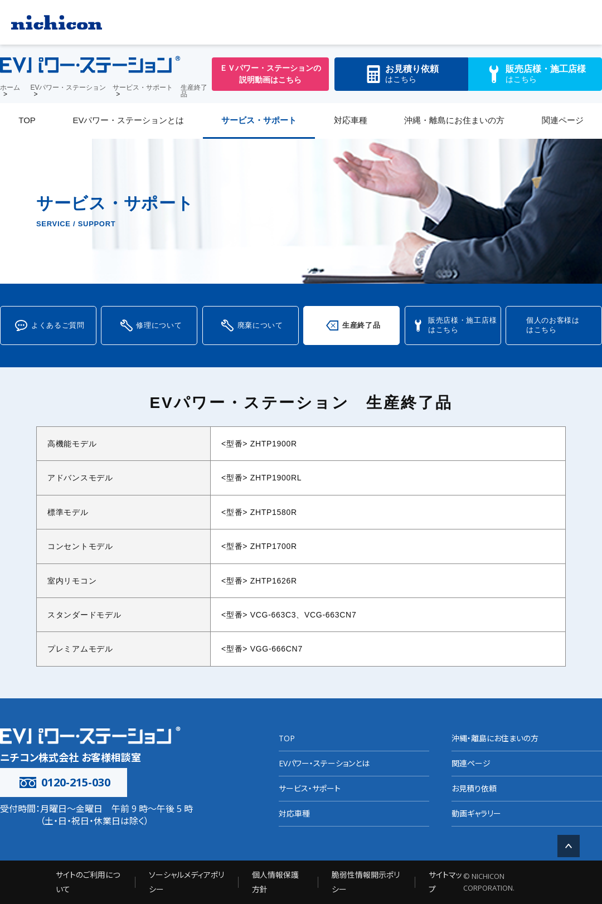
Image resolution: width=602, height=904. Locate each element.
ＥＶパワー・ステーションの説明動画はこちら (270, 74)
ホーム (10, 87)
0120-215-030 (63, 782)
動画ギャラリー (476, 813)
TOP (27, 120)
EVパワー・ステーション (68, 87)
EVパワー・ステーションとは (128, 120)
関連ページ (563, 120)
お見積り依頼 (474, 788)
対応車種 (350, 120)
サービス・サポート (143, 87)
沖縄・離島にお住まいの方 (454, 120)
